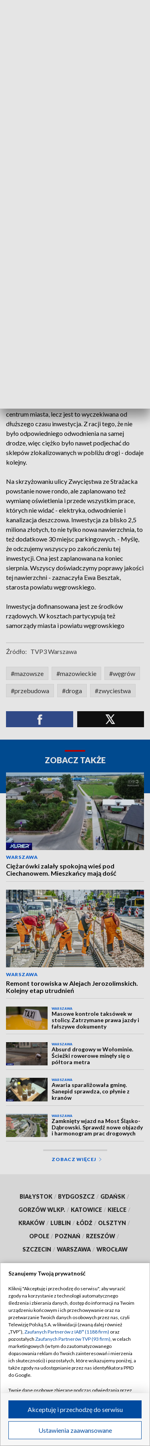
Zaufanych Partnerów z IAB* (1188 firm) (66, 1332)
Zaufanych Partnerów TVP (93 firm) (72, 1339)
